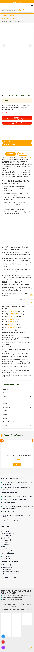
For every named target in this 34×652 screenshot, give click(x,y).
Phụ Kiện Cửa (6, 414)
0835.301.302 (11, 324)
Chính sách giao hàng (6, 569)
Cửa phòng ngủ (5, 542)
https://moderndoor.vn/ (14, 602)
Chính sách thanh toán (6, 567)
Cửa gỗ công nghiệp (6, 535)
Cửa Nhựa (5, 400)
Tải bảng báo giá (10, 145)
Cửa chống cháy (7, 389)
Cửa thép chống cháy (6, 540)
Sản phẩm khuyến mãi (8, 422)
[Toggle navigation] (32, 5)
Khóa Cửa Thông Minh (8, 107)
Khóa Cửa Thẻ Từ (27, 105)
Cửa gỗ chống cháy (6, 539)
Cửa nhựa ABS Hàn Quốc (7, 533)
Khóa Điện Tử (17, 107)
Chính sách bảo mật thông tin (8, 565)
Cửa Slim (5, 403)
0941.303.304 (11, 327)
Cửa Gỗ (5, 396)
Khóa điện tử (4, 546)
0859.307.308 (11, 322)
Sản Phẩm (5, 418)
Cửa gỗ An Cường (5, 537)
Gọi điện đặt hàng (10, 141)
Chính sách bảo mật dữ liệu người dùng (11, 573)
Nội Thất (5, 411)
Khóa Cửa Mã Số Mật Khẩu (15, 105)
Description (10, 154)
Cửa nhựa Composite (6, 530)
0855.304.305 (11, 319)
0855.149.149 (14, 314)
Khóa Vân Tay (11, 109)
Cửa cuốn (5, 393)
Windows (5, 425)
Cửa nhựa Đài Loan (6, 532)
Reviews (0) (22, 154)
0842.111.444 (14, 311)
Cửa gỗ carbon (5, 544)
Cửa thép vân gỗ (5, 548)
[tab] (10, 154)
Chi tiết (17, 464)
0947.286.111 (11, 316)
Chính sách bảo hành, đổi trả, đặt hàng (10, 571)
